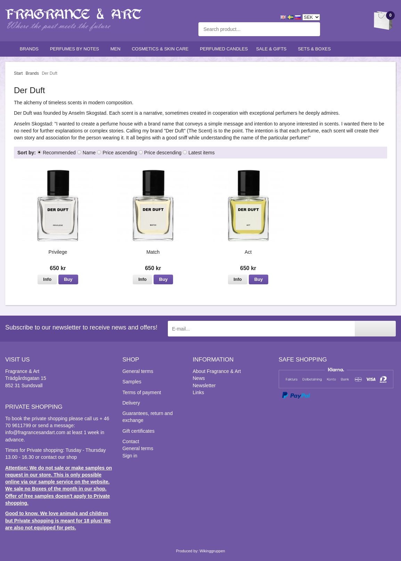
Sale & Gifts (272, 48)
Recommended (59, 152)
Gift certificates (138, 431)
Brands (31, 48)
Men (117, 48)
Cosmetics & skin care (161, 48)
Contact (130, 441)
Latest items (201, 152)
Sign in (129, 455)
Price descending (162, 152)
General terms (137, 371)
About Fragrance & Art (217, 371)
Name (89, 152)
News (199, 378)
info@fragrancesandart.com (35, 432)
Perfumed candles (224, 48)
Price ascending (120, 152)
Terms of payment (141, 392)
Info (47, 279)
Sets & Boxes (316, 48)
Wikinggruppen (212, 551)
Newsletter (204, 385)
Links (198, 392)
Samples (131, 381)
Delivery (131, 403)
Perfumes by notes (76, 48)
